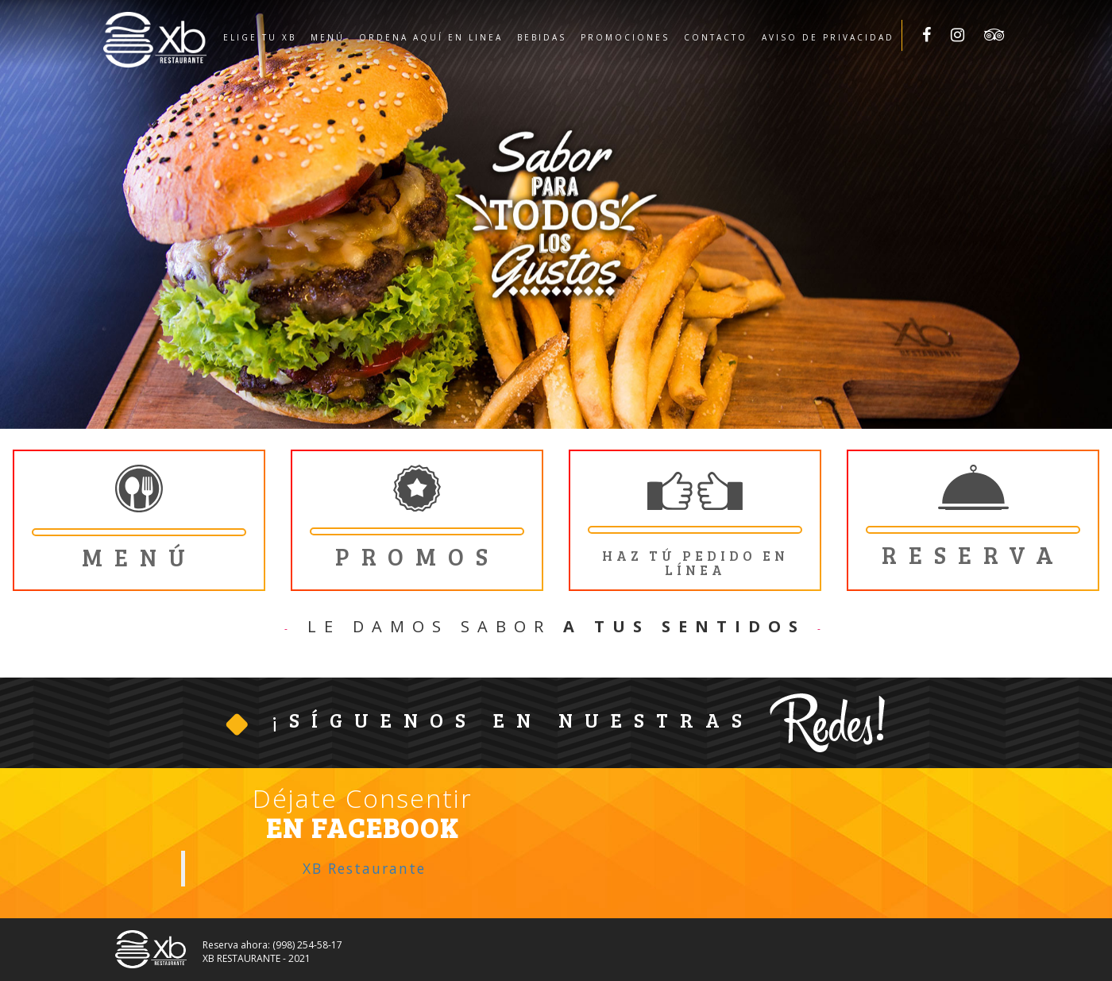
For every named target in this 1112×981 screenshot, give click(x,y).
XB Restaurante (364, 868)
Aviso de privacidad (828, 37)
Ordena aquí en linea (431, 37)
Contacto (715, 37)
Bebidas (541, 37)
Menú (328, 37)
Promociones (625, 37)
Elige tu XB (259, 37)
